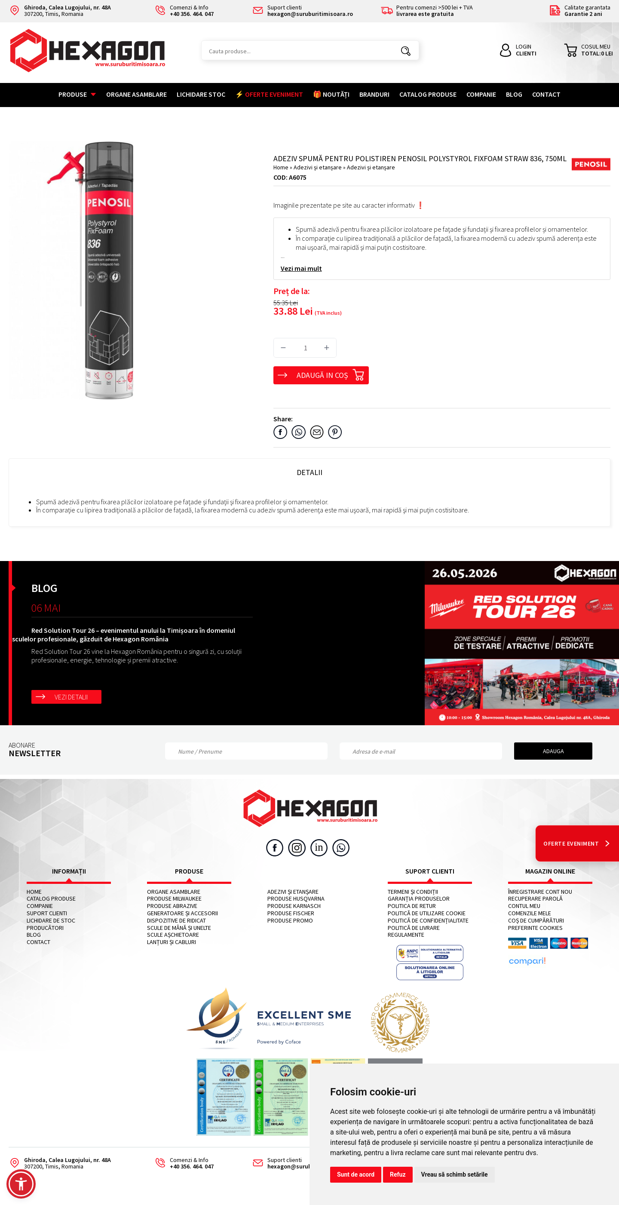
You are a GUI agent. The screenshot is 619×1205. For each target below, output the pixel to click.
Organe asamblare (136, 94)
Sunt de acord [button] (355, 1174)
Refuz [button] (398, 1174)
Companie (481, 94)
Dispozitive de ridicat (176, 920)
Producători (45, 928)
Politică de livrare (414, 928)
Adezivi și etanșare (318, 167)
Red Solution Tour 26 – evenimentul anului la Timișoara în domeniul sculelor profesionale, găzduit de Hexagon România (123, 634)
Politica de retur (412, 906)
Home (280, 167)
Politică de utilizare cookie (427, 913)
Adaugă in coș (331, 373)
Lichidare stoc (201, 94)
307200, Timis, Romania (60, 11)
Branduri (374, 94)
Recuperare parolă (535, 898)
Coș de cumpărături (536, 920)
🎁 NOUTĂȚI (331, 94)
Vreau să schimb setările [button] (454, 1174)
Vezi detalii (71, 697)
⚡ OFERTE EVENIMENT (269, 94)
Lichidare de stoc (51, 920)
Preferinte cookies (535, 928)
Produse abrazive (172, 906)
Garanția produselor (419, 898)
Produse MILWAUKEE (174, 898)
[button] (21, 1183)
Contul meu (524, 906)
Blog (514, 94)
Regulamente (406, 934)
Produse (77, 94)
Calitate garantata (579, 11)
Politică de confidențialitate (428, 920)
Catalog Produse (428, 94)
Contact (546, 94)
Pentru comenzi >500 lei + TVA (427, 11)
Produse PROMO (290, 920)
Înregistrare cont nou (540, 891)
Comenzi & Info (181, 1163)
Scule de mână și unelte (179, 928)
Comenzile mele (529, 913)
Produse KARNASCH (294, 906)
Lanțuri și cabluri (171, 942)
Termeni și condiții (413, 891)
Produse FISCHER (290, 913)
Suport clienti (47, 913)
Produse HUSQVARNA (296, 898)
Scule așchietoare (173, 934)
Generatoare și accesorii (182, 913)
